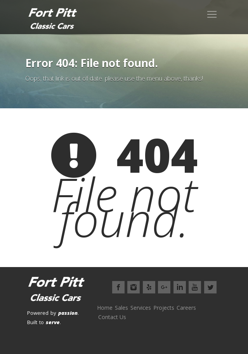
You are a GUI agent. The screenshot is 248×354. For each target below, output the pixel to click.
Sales (121, 307)
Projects (163, 307)
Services (140, 307)
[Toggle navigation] (212, 14)
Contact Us (112, 317)
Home (105, 307)
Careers (186, 307)
